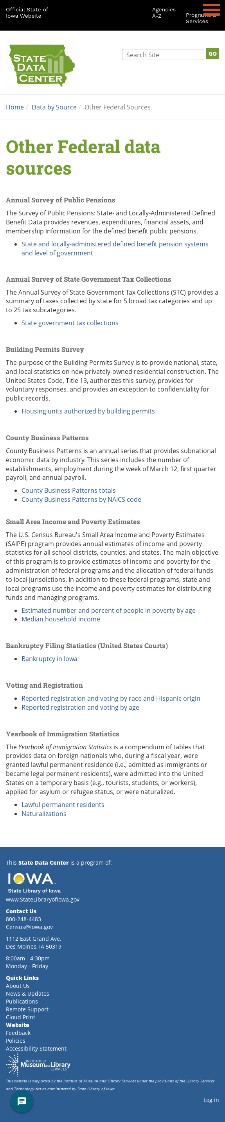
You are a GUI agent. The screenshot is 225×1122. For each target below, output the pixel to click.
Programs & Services (201, 18)
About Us (18, 985)
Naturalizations (45, 813)
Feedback (18, 1032)
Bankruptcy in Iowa (49, 658)
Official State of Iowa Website (27, 12)
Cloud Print (20, 1017)
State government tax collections (70, 323)
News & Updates (27, 993)
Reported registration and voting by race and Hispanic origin (111, 698)
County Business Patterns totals (69, 490)
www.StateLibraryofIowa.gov (42, 899)
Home (15, 107)
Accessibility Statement (36, 1048)
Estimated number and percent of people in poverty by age (109, 610)
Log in (211, 1100)
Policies (15, 1040)
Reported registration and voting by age (80, 707)
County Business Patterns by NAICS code (81, 499)
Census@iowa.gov (29, 927)
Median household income (61, 619)
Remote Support (27, 1009)
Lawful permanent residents (64, 804)
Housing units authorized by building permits (88, 411)
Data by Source (54, 107)
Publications (22, 1001)
